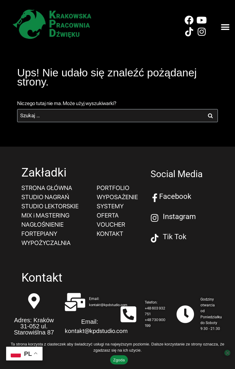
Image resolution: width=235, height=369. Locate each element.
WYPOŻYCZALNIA (46, 243)
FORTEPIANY (39, 233)
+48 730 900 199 (155, 323)
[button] (225, 27)
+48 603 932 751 (155, 311)
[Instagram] (155, 218)
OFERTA (108, 215)
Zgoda (119, 360)
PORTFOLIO (113, 188)
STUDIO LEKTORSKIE (50, 206)
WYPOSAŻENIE (117, 197)
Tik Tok (174, 236)
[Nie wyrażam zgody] (227, 353)
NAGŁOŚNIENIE (42, 224)
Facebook (175, 196)
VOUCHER (111, 224)
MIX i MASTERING (45, 215)
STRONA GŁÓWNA (46, 188)
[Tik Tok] (155, 238)
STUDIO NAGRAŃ (45, 197)
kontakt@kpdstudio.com (108, 305)
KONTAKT (110, 233)
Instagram (179, 216)
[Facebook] (155, 198)
